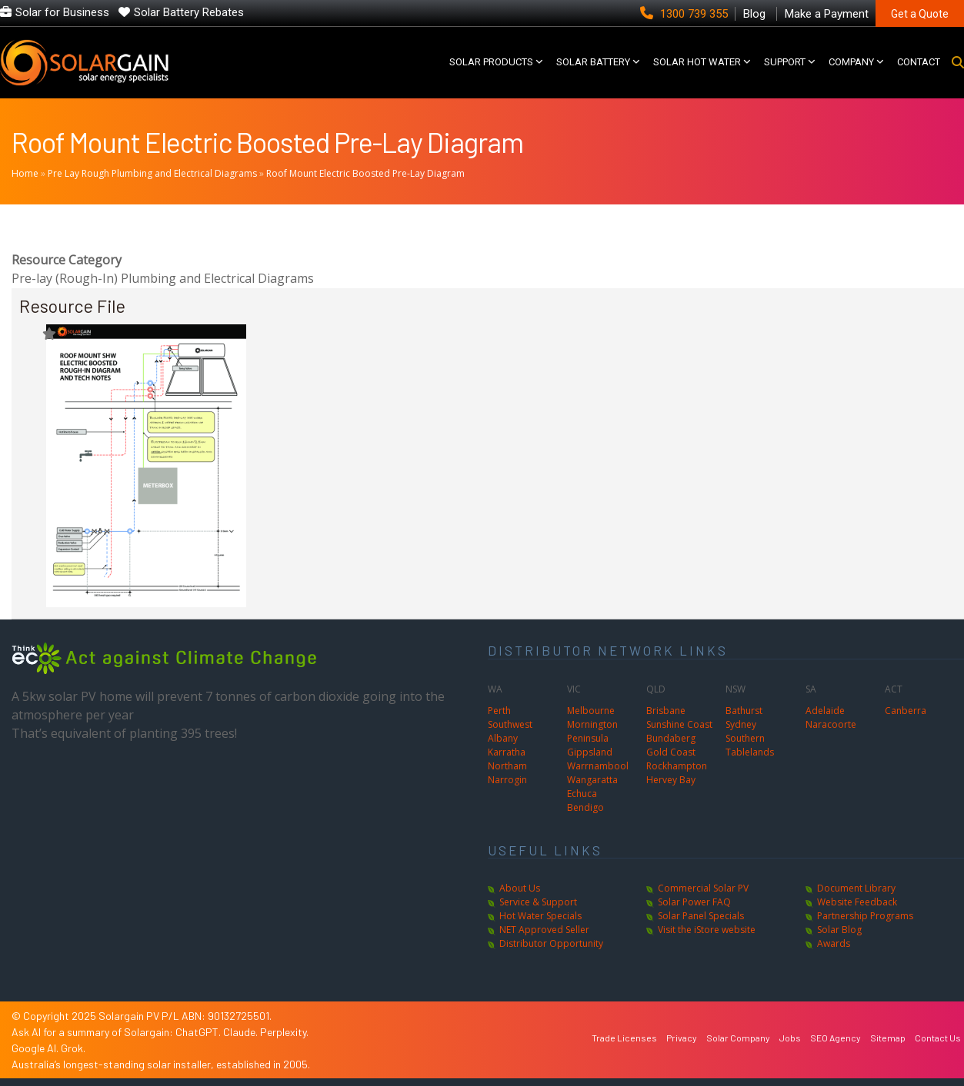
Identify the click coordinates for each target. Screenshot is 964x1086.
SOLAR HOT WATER (697, 62)
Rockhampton (676, 765)
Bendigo (585, 807)
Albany (503, 738)
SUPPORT (785, 62)
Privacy (681, 1037)
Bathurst (744, 710)
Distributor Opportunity (551, 943)
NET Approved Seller (544, 929)
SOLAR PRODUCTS (491, 62)
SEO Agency (835, 1037)
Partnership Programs (865, 915)
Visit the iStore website (707, 929)
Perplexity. (284, 1031)
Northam (507, 765)
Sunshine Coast (679, 724)
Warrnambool (598, 765)
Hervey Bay (670, 779)
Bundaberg (670, 738)
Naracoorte (831, 724)
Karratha (506, 752)
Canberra (905, 710)
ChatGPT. (199, 1031)
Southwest (510, 724)
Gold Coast (670, 752)
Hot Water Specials (540, 915)
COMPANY (851, 62)
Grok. (73, 1047)
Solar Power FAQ (694, 901)
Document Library (856, 888)
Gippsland (589, 752)
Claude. (241, 1031)
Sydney (741, 724)
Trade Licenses (624, 1037)
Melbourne (591, 710)
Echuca (582, 793)
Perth (499, 710)
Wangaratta (592, 779)
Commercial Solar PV (703, 888)
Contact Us (938, 1037)
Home (25, 173)
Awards (833, 943)
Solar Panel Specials (701, 915)
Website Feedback (857, 901)
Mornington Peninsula (592, 731)
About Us (519, 888)
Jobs (790, 1037)
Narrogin (507, 779)
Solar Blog (839, 929)
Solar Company (738, 1037)
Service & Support (538, 901)
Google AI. (36, 1047)
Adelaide (825, 710)
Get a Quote (920, 14)
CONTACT (918, 62)
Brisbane (665, 710)
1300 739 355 (685, 14)
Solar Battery (593, 62)
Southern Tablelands (750, 745)
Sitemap (888, 1037)
